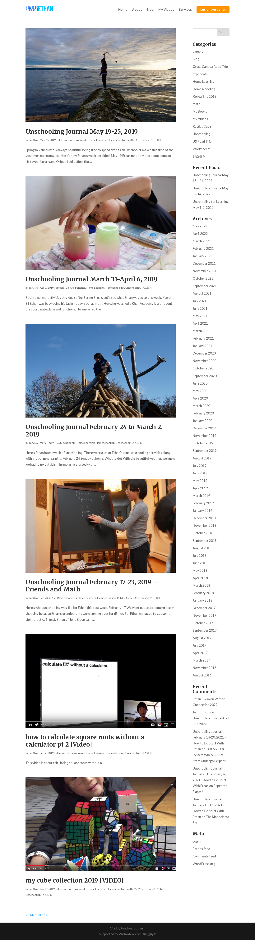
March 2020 (201, 406)
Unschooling (142, 140)
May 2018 (200, 570)
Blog (150, 9)
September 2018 (205, 541)
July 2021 (199, 301)
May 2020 (200, 391)
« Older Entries (36, 915)
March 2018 (201, 585)
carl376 (33, 140)
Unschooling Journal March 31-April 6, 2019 (92, 279)
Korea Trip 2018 (204, 96)
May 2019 (200, 481)
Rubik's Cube (125, 597)
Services (185, 9)
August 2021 (202, 293)
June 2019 (200, 473)
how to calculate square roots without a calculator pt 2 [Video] (85, 740)
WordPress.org (204, 864)
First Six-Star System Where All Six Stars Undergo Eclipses (209, 755)
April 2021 (200, 323)
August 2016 (202, 675)
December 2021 (204, 263)
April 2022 (200, 234)
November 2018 (204, 525)
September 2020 (205, 376)
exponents (80, 140)
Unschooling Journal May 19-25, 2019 (82, 131)
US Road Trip (202, 141)
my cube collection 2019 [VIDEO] (75, 880)
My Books (200, 111)
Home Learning (98, 140)
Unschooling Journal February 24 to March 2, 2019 (94, 430)
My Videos (166, 9)
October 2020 (203, 368)
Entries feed (201, 849)
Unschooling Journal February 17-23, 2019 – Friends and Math (92, 585)
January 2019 (202, 510)
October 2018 (203, 533)
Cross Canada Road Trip (210, 67)
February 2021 (203, 338)
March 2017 (201, 660)
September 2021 (205, 286)
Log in (197, 841)
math (131, 140)
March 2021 (201, 331)
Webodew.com (130, 934)
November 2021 (204, 271)
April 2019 (200, 488)
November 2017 (204, 615)
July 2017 (199, 645)
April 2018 (200, 578)
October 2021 (203, 278)
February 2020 (203, 413)
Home (122, 9)
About (137, 9)
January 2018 (202, 600)
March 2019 (201, 496)
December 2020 (204, 353)
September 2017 (205, 630)
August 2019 (202, 458)
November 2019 (204, 436)
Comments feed (204, 856)
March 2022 (201, 241)
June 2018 (200, 563)
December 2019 (204, 428)
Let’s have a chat (213, 9)
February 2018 (203, 593)
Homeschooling (117, 140)
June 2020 (200, 383)
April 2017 (200, 653)
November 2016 (204, 668)
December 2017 (204, 608)
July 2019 (199, 466)
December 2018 (204, 518)
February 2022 (203, 248)
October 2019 (203, 443)
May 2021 (200, 316)
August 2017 (202, 638)
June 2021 (200, 308)
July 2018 (199, 556)
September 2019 (205, 451)
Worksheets (202, 149)
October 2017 (203, 623)
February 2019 (203, 503)
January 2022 (202, 256)
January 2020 (202, 421)
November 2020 (204, 361)
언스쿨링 (156, 140)
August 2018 (202, 548)
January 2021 (202, 346)
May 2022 (200, 226)
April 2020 (200, 398)
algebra (62, 140)
